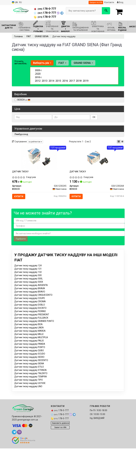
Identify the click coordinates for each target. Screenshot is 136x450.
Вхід (120, 2)
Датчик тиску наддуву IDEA (28, 328)
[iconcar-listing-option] (122, 141)
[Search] (106, 10)
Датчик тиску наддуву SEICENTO (31, 364)
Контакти (109, 2)
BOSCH (23, 99)
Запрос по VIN (96, 2)
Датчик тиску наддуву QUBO (29, 354)
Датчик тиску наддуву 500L (28, 282)
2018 (78, 80)
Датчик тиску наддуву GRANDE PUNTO (34, 325)
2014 (51, 80)
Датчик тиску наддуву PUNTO (29, 351)
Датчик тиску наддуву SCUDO (29, 357)
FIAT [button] (60, 62)
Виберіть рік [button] (41, 62)
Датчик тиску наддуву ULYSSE (30, 387)
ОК (93, 117)
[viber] (19, 436)
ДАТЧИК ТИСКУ (22, 173)
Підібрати (21, 242)
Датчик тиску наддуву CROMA (30, 305)
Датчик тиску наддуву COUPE (29, 302)
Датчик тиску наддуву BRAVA (29, 292)
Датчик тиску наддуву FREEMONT (31, 318)
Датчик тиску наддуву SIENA (29, 367)
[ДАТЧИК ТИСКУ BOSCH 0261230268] (97, 158)
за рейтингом (35, 142)
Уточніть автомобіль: (20, 62)
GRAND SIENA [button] (80, 62)
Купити (20, 197)
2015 (58, 80)
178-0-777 (45, 8)
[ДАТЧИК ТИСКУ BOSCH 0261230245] (39, 158)
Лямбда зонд (21, 134)
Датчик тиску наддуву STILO (29, 370)
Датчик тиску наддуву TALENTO (30, 377)
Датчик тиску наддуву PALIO (29, 344)
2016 (64, 80)
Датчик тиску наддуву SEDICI (29, 361)
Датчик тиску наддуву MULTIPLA (31, 341)
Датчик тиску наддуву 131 (28, 272)
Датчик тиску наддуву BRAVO (29, 295)
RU (20, 2)
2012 (37, 80)
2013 (44, 80)
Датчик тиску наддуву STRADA (30, 374)
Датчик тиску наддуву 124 (28, 269)
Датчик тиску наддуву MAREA (30, 334)
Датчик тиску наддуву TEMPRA (30, 380)
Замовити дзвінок (60, 427)
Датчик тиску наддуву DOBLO (29, 308)
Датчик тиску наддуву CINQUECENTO (33, 299)
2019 (85, 80)
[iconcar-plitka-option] (119, 141)
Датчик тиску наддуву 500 (28, 279)
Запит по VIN (60, 431)
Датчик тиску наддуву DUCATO (30, 312)
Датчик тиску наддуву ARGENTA (31, 289)
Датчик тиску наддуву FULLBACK (31, 321)
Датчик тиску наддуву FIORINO (30, 315)
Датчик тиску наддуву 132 (28, 276)
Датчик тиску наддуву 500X (28, 285)
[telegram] (14, 436)
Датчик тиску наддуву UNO (28, 390)
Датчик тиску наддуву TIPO (28, 383)
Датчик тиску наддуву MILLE (29, 338)
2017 (71, 80)
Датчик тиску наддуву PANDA (29, 348)
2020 (37, 73)
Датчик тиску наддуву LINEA (29, 331)
